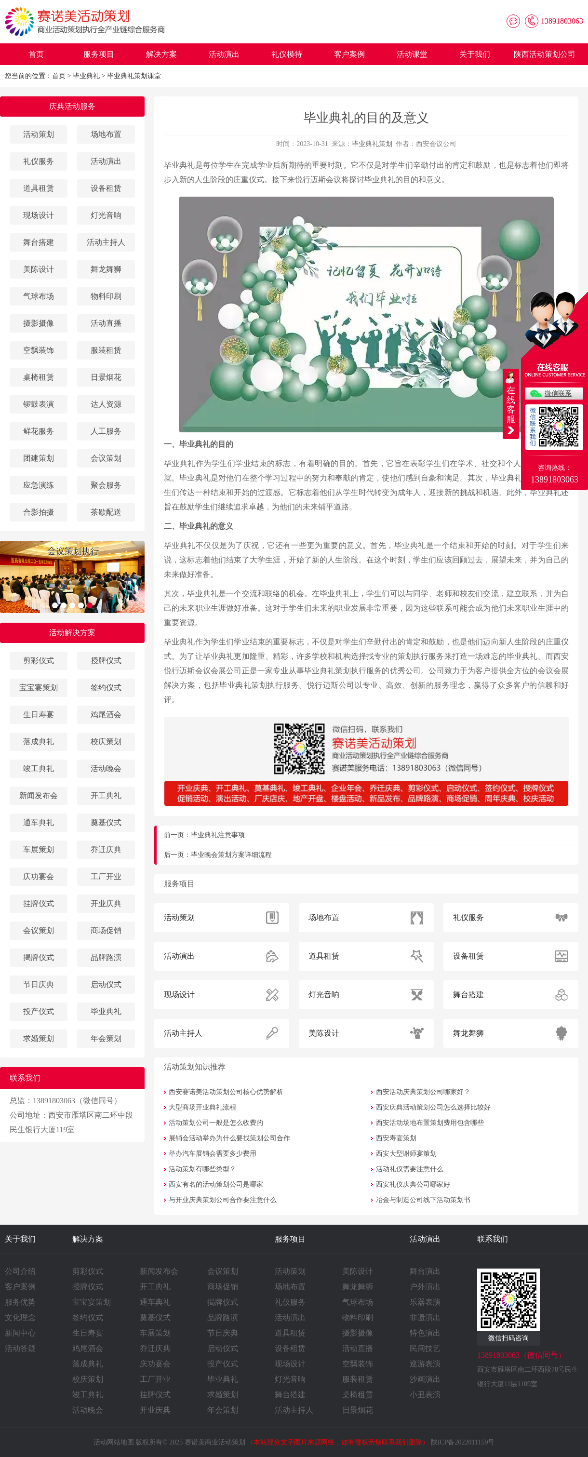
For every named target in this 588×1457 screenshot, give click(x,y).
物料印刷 (106, 296)
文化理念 (20, 1317)
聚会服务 (106, 485)
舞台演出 (425, 1271)
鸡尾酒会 (106, 714)
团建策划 (38, 458)
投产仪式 (38, 1011)
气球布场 (38, 296)
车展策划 (38, 849)
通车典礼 (38, 822)
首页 (36, 54)
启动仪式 (106, 984)
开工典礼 (106, 795)
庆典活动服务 (72, 106)
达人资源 (106, 404)
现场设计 (38, 215)
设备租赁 (106, 188)
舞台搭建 (38, 242)
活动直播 (106, 323)
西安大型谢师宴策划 (406, 1153)
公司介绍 (20, 1271)
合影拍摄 (38, 512)
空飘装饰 (38, 350)
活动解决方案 (72, 632)
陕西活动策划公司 (544, 54)
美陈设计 (38, 269)
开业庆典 (106, 903)
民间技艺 (425, 1348)
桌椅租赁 (38, 377)
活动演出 (224, 54)
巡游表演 (425, 1364)
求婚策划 (38, 1038)
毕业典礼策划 (372, 143)
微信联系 (558, 393)
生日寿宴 (38, 714)
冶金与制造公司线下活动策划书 (423, 1199)
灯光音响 (106, 215)
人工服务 (106, 431)
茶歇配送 (106, 512)
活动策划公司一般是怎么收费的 (216, 1122)
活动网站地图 (114, 1442)
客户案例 (349, 54)
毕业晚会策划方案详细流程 (231, 854)
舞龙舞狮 (106, 269)
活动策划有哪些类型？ (202, 1169)
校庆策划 (106, 741)
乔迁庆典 (106, 849)
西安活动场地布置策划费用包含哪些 (430, 1122)
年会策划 (106, 1038)
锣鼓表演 (38, 404)
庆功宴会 (38, 876)
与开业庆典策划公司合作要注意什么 (223, 1199)
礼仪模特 (286, 54)
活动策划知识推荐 (195, 1067)
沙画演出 (425, 1379)
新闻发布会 (38, 795)
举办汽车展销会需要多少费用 (212, 1153)
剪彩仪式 (38, 660)
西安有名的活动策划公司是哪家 (216, 1184)
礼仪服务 (38, 161)
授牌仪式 (106, 660)
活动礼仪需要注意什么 (409, 1169)
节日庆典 (38, 984)
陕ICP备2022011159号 (463, 1442)
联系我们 (492, 1239)
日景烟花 (106, 377)
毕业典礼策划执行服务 (343, 671)
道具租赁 (38, 188)
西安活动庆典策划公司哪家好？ (423, 1092)
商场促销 (106, 930)
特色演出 (425, 1333)
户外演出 (425, 1287)
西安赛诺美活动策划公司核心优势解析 (226, 1092)
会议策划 (106, 458)
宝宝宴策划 (38, 687)
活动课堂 (412, 54)
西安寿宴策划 (396, 1138)
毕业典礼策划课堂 (134, 76)
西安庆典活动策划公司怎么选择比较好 (433, 1107)
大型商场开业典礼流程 (202, 1107)
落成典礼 (38, 741)
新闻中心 (20, 1333)
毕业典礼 (86, 76)
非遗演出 (425, 1317)
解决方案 (161, 54)
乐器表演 (425, 1302)
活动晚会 (106, 768)
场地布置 (106, 134)
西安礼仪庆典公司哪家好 (413, 1184)
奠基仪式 (106, 822)
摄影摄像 (38, 323)
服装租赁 (106, 350)
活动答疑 (20, 1348)
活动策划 (38, 134)
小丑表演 (425, 1394)
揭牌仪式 (38, 957)
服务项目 (98, 54)
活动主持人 (106, 242)
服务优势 (20, 1302)
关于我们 (474, 54)
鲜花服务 (38, 431)
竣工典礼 (38, 768)
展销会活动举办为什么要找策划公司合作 (229, 1138)
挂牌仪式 (38, 903)
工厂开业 (106, 876)
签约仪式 (106, 687)
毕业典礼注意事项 (218, 835)
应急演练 (38, 485)
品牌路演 (106, 957)
